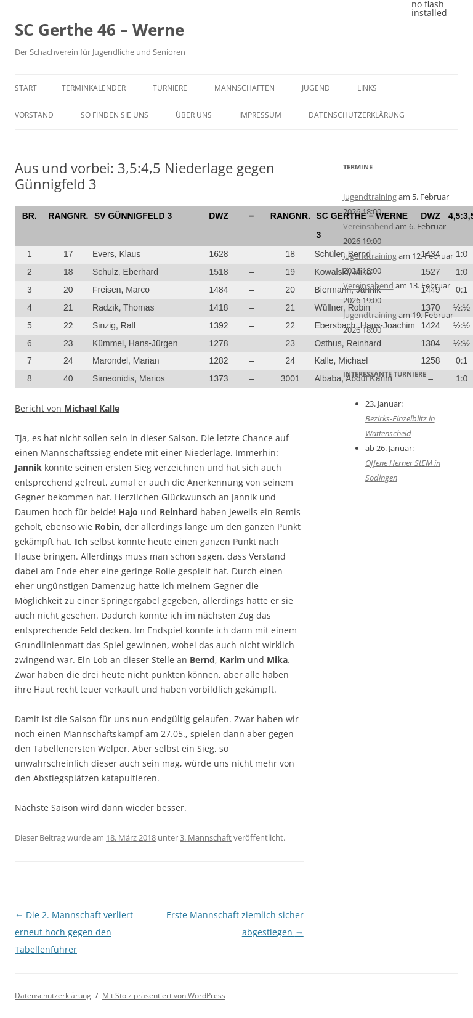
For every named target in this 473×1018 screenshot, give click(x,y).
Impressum (260, 115)
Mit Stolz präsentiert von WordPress (163, 995)
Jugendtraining (370, 196)
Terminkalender (94, 88)
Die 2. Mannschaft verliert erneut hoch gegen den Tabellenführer (74, 932)
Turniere (170, 88)
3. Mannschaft (206, 837)
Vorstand (34, 115)
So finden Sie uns (114, 115)
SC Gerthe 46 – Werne (99, 29)
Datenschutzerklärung (357, 115)
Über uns (194, 115)
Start (26, 88)
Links (367, 88)
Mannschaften (244, 88)
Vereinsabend (368, 226)
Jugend (316, 88)
